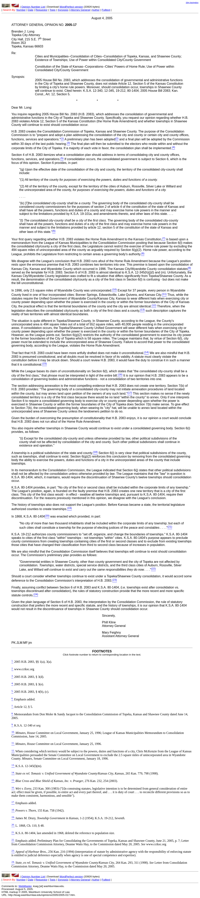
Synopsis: (18, 76)
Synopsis (63, 9)
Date (30, 9)
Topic (53, 9)
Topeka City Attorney (25, 35)
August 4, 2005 (101, 18)
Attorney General (80, 9)
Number (21, 9)
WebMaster (25, 886)
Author (96, 9)
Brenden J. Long (22, 31)
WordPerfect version (71, 6)
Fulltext (106, 9)
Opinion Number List (33, 6)
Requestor (41, 9)
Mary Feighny (111, 632)
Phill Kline (109, 622)
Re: (13, 53)
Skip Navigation (192, 3)
